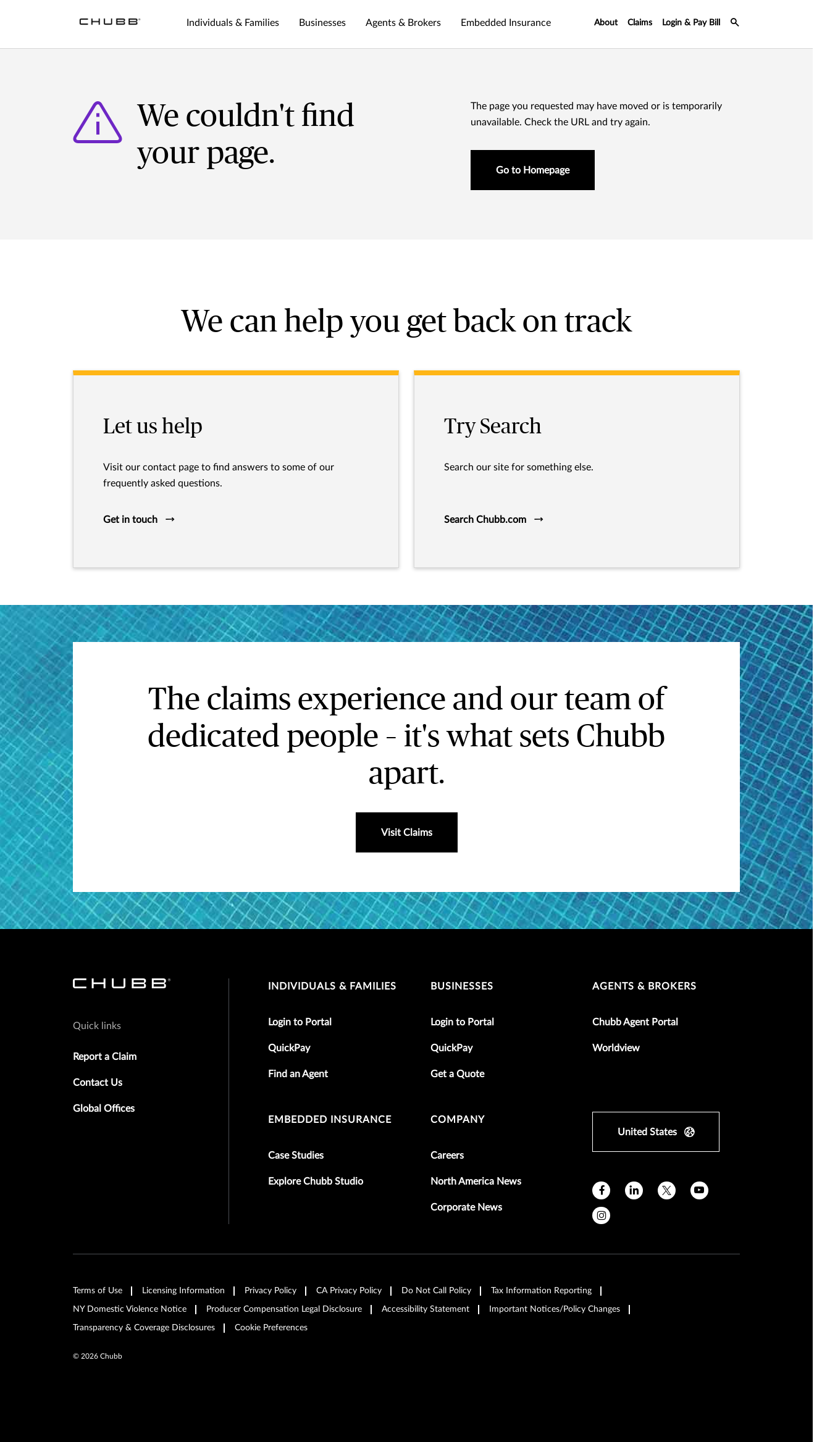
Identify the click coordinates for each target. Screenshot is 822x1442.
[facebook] (601, 1190)
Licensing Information (183, 1290)
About (606, 23)
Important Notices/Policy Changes (554, 1309)
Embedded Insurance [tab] (506, 23)
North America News (475, 1181)
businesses (461, 986)
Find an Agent (298, 1074)
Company (457, 1120)
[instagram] (601, 1216)
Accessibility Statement (425, 1309)
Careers (447, 1156)
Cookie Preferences (271, 1327)
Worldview (616, 1048)
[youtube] (699, 1190)
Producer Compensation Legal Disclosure (284, 1309)
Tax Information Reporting (541, 1290)
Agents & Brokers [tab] (403, 23)
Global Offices (104, 1109)
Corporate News (466, 1207)
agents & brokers (644, 986)
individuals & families (332, 986)
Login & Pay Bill (691, 23)
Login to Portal (300, 1022)
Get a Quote (457, 1074)
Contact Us (97, 1083)
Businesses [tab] (322, 23)
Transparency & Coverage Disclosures (144, 1327)
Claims (639, 23)
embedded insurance (330, 1120)
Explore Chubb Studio (315, 1181)
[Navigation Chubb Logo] (110, 24)
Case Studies (296, 1156)
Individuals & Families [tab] (233, 23)
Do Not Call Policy (436, 1290)
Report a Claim (104, 1057)
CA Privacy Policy (349, 1290)
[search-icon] (735, 24)
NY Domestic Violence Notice (130, 1309)
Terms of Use (97, 1290)
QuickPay (289, 1048)
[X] (667, 1190)
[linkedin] (634, 1190)
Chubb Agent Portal (635, 1022)
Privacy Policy (270, 1290)
